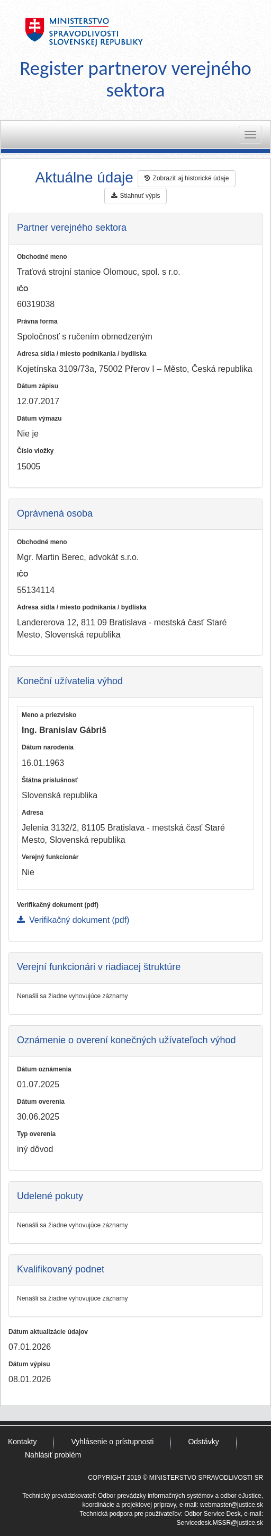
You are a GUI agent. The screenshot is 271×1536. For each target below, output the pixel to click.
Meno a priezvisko (49, 715)
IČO (22, 289)
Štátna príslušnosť (50, 780)
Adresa (32, 812)
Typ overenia (36, 1134)
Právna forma (37, 321)
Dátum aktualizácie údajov (48, 1332)
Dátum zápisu (37, 386)
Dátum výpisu (29, 1364)
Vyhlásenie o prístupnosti (112, 1441)
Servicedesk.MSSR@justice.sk (220, 1522)
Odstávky (203, 1441)
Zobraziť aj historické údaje (186, 178)
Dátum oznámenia (44, 1069)
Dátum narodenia (48, 747)
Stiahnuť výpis (135, 195)
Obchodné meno (42, 256)
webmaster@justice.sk (231, 1504)
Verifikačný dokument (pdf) (57, 905)
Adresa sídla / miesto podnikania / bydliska (82, 353)
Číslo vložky (35, 451)
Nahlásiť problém (53, 1455)
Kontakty (22, 1441)
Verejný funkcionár (50, 857)
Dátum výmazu (39, 418)
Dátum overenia (41, 1101)
